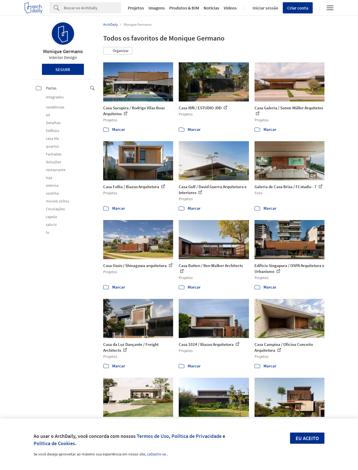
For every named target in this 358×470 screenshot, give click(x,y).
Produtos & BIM (184, 8)
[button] (117, 51)
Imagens (157, 8)
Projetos (136, 8)
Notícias (211, 8)
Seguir (62, 69)
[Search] (92, 7)
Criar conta (297, 8)
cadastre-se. (157, 454)
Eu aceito (307, 438)
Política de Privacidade (196, 436)
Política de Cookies (54, 443)
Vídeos (230, 8)
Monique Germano (63, 51)
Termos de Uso (153, 436)
